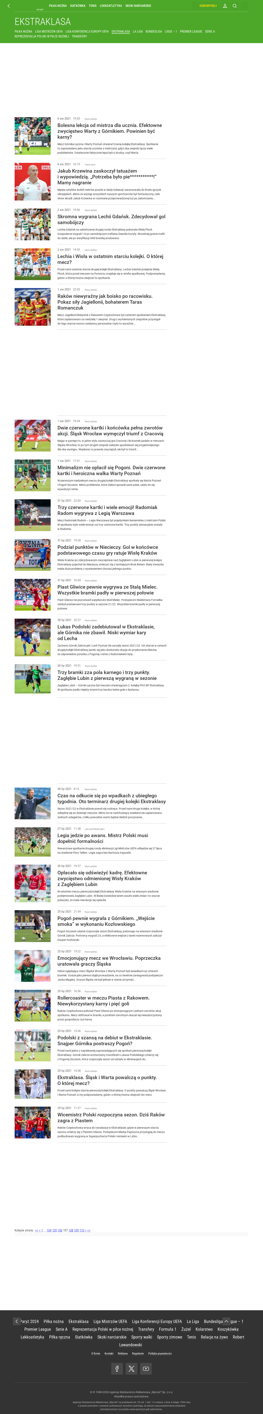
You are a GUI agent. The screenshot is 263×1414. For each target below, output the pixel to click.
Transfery (79, 36)
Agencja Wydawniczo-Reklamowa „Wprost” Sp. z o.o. (141, 1392)
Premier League (191, 31)
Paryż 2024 (29, 1321)
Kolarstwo (204, 1329)
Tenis (92, 6)
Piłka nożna (58, 6)
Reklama (123, 1353)
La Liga (138, 31)
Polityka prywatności (160, 1353)
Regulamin (138, 1353)
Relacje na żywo (214, 1337)
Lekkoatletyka (111, 6)
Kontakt (109, 1353)
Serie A (210, 31)
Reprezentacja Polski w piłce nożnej (42, 36)
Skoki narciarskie (138, 6)
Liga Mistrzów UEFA (49, 31)
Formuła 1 (168, 1329)
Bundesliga (154, 31)
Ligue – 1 (171, 31)
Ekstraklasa (43, 21)
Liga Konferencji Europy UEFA (87, 31)
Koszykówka (228, 1329)
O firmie (95, 1353)
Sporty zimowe (169, 1337)
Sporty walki (141, 1337)
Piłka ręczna (59, 1337)
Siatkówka (77, 6)
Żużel (186, 1329)
